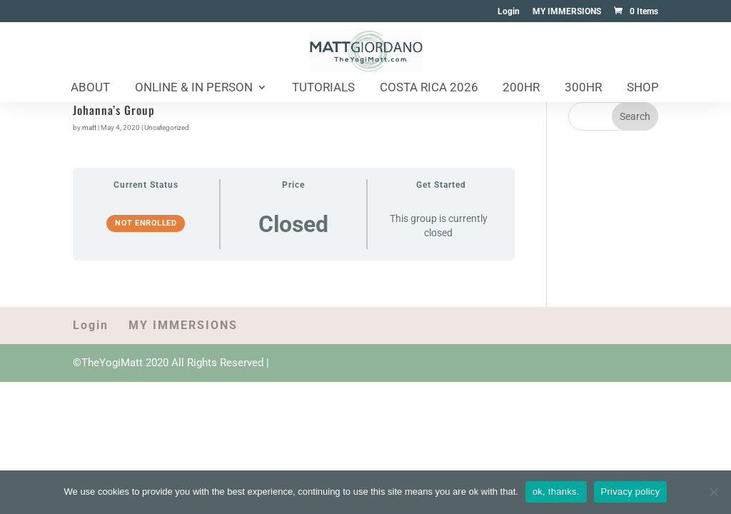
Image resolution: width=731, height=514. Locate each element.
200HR (521, 88)
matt (89, 127)
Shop (643, 88)
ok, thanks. (556, 491)
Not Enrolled (145, 223)
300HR (583, 88)
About (90, 88)
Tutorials (323, 88)
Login (509, 11)
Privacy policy (630, 491)
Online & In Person (194, 88)
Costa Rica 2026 (429, 88)
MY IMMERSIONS (567, 11)
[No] (713, 492)
